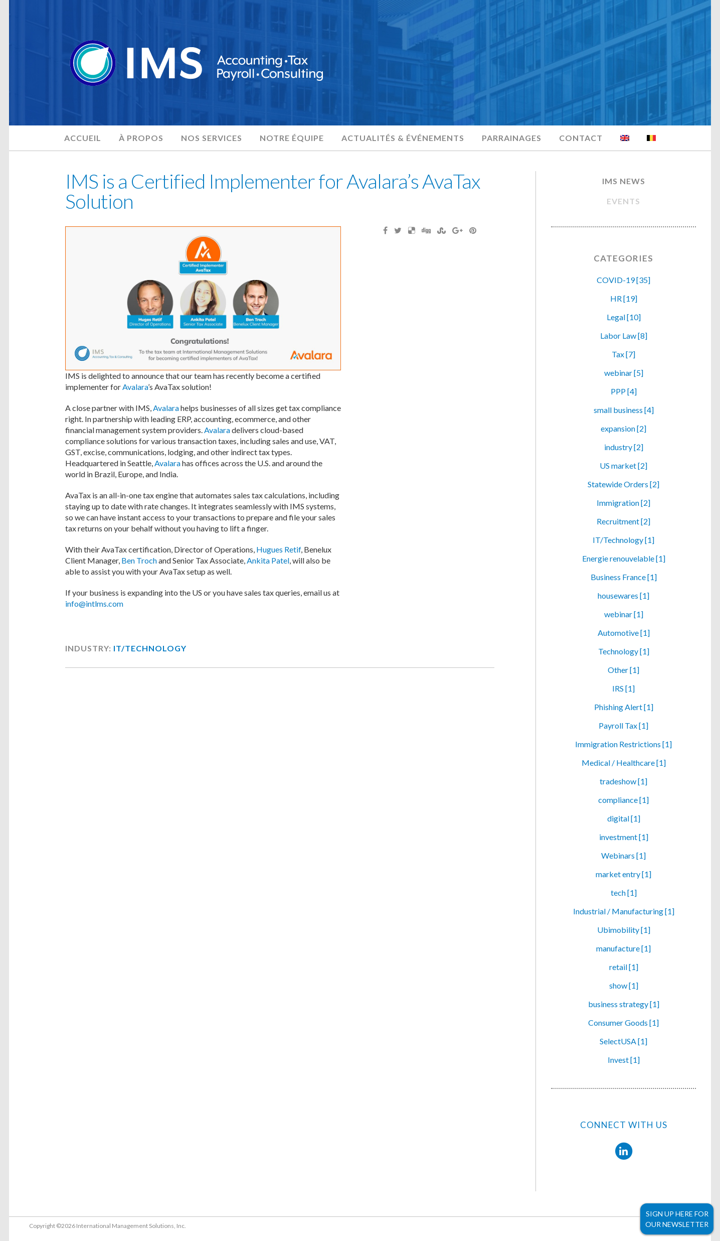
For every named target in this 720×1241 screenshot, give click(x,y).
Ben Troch (139, 560)
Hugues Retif (278, 549)
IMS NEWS (623, 181)
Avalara (135, 386)
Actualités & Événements (402, 138)
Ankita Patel (268, 560)
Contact (581, 138)
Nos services (211, 138)
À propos (141, 138)
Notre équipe (292, 138)
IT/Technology (150, 648)
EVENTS (623, 201)
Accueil (82, 138)
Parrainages (512, 138)
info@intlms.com (94, 603)
